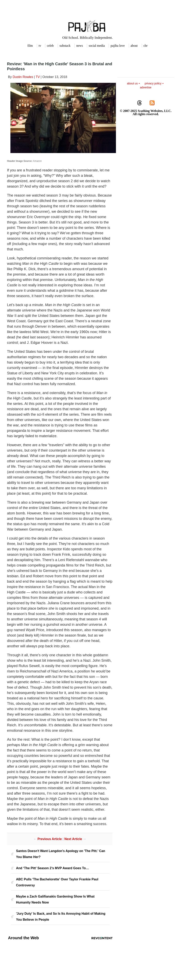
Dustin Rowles (23, 77)
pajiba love (118, 45)
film (30, 45)
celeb (50, 45)
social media (97, 45)
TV (38, 77)
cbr (146, 45)
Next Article (73, 839)
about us (132, 83)
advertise (145, 87)
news (79, 45)
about (134, 45)
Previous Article (49, 839)
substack (64, 45)
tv (40, 45)
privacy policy (153, 83)
